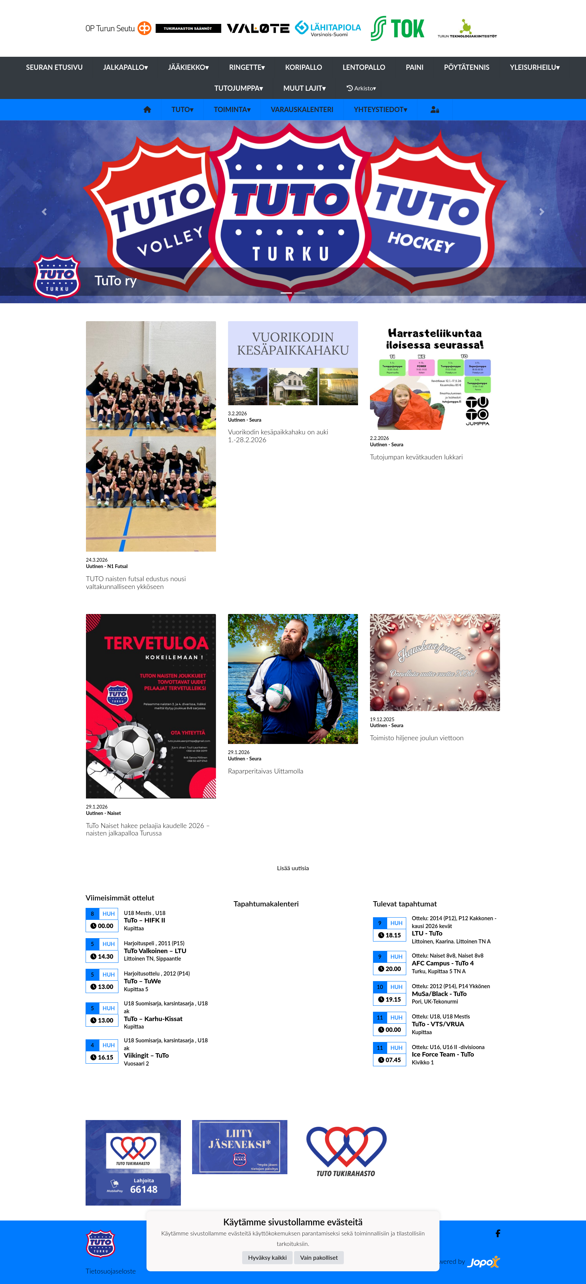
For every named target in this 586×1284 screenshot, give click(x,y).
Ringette (247, 67)
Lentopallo (364, 67)
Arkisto (361, 88)
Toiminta (232, 109)
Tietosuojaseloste (111, 1271)
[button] (44, 211)
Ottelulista (104, 1079)
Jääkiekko (188, 67)
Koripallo (303, 67)
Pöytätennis (466, 67)
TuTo (182, 109)
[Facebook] (495, 1233)
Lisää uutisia (293, 867)
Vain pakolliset (319, 1257)
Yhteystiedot (380, 109)
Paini (414, 67)
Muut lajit (304, 88)
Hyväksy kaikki (267, 1257)
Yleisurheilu (534, 67)
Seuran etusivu (54, 67)
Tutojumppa (239, 88)
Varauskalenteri (302, 109)
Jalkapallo (125, 67)
